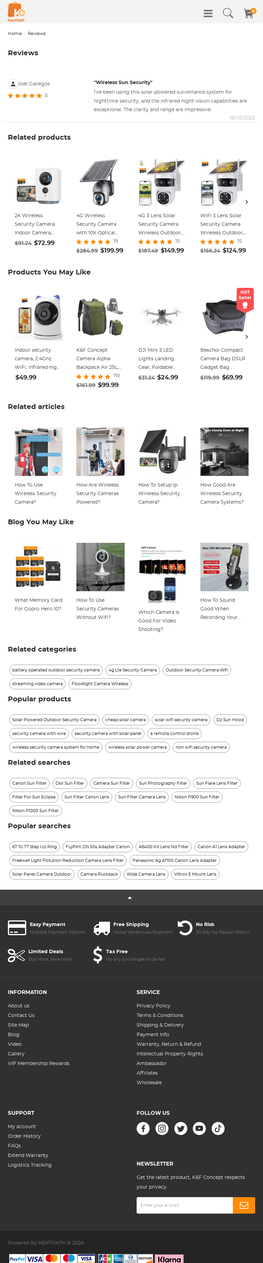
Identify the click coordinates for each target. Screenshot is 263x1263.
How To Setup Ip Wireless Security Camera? (159, 494)
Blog (14, 1034)
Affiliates (147, 1073)
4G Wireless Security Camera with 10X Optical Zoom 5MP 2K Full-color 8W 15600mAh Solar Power (99, 225)
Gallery (16, 1054)
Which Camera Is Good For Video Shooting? (158, 621)
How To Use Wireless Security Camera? (36, 494)
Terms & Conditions (160, 1015)
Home (15, 34)
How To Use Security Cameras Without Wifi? (97, 609)
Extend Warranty (28, 1155)
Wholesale (149, 1082)
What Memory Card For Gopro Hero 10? (38, 604)
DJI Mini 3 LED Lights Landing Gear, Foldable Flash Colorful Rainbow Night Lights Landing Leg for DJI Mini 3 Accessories (161, 360)
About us (18, 1006)
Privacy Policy (154, 1006)
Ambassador (152, 1063)
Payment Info (153, 1034)
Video (15, 1044)
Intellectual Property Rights (170, 1054)
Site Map (18, 1025)
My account (22, 1126)
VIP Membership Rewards (39, 1063)
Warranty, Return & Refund (169, 1044)
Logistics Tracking (30, 1165)
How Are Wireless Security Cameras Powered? (97, 494)
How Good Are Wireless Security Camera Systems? (222, 494)
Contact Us (21, 1015)
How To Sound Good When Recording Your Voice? (219, 610)
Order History (24, 1136)
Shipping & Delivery (160, 1025)
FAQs (14, 1146)
